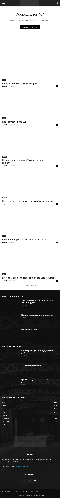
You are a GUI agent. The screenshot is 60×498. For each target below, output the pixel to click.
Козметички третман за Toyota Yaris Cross (24, 239)
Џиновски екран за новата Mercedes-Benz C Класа (28, 278)
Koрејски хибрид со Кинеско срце (19, 83)
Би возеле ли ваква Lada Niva (31, 365)
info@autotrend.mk (21, 466)
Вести (4, 80)
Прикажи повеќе (30, 285)
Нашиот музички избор (29, 330)
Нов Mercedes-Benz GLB (14, 121)
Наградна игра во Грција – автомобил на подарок (28, 201)
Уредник (4, 86)
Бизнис (5, 156)
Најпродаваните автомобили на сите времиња (37, 315)
